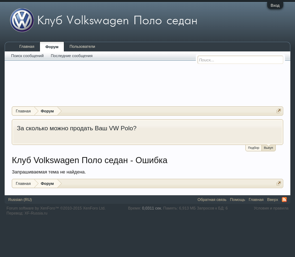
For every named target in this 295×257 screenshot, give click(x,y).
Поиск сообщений (27, 56)
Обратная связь (212, 199)
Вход (275, 5)
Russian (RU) (20, 199)
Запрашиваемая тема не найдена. (49, 172)
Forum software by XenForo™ (56, 208)
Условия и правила (271, 208)
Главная (26, 46)
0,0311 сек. (152, 208)
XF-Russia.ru (36, 213)
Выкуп (268, 147)
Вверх (272, 199)
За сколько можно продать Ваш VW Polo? (76, 128)
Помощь (237, 199)
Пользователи (82, 46)
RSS (284, 199)
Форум (52, 47)
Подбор (253, 148)
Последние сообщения (71, 56)
